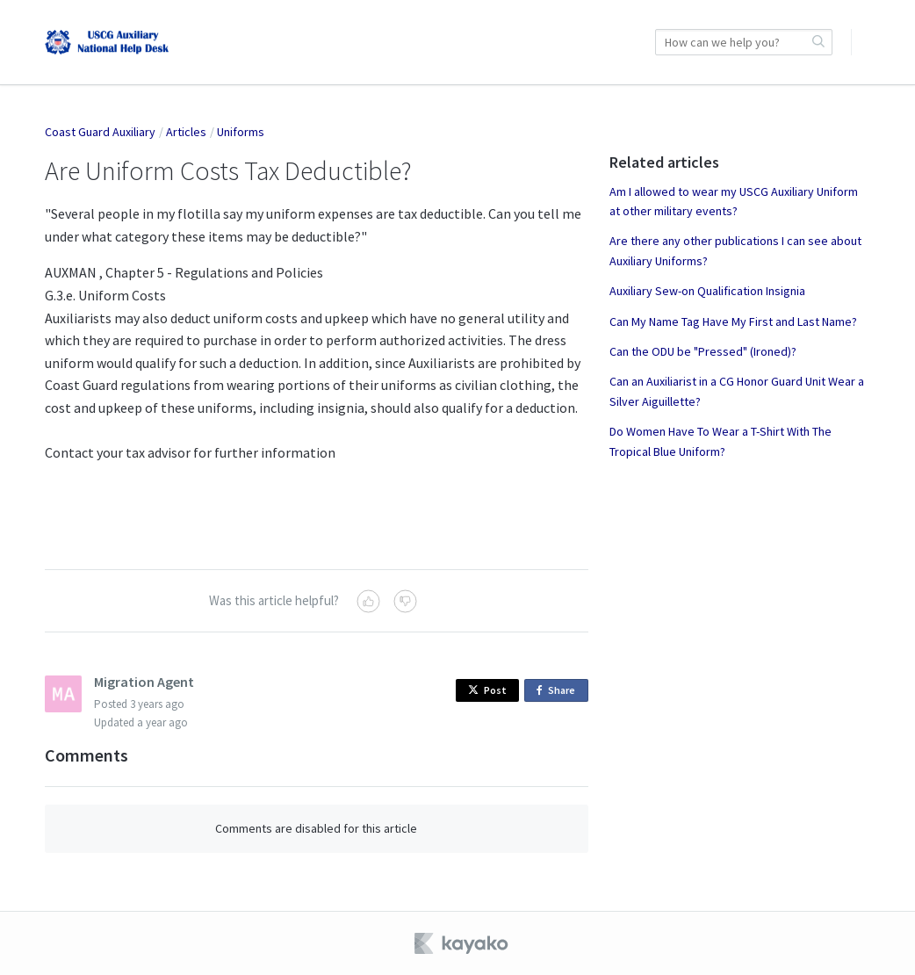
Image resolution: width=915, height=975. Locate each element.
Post (487, 690)
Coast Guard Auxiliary (100, 132)
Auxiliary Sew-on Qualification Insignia (707, 291)
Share (559, 691)
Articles (186, 132)
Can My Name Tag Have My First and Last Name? (733, 321)
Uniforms (240, 132)
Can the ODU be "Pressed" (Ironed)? (702, 351)
